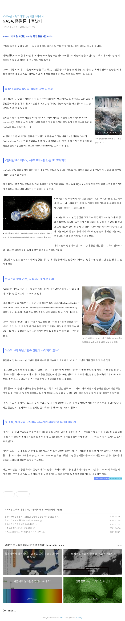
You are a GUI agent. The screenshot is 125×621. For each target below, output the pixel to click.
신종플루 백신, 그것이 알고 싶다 (18, 528)
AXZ (61, 617)
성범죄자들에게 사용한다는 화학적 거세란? (23, 532)
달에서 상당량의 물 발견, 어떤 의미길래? (22, 520)
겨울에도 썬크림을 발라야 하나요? (19, 524)
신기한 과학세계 (35, 509)
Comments (9, 610)
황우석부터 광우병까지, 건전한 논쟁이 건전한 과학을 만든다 (30, 516)
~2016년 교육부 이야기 (15, 509)
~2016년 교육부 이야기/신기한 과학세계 (23, 16)
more (119, 545)
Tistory (79, 617)
